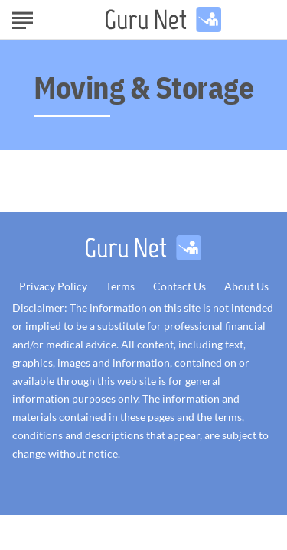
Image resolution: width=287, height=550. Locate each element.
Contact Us (179, 286)
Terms (120, 286)
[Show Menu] (22, 18)
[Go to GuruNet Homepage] (163, 19)
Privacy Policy (53, 286)
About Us (246, 286)
